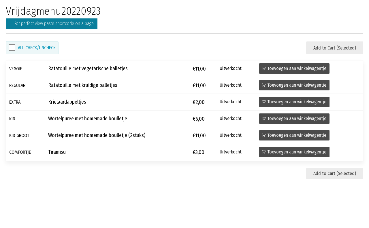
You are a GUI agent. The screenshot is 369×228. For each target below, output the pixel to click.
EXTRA (14, 102)
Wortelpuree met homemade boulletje (87, 118)
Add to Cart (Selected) (334, 48)
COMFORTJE (20, 152)
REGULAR (17, 85)
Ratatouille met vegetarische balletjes (88, 68)
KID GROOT (19, 135)
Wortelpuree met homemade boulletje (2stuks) (96, 135)
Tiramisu (57, 152)
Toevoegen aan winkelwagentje (296, 68)
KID (12, 118)
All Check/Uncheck (37, 47)
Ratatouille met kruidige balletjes (82, 85)
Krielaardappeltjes (67, 102)
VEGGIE (15, 68)
